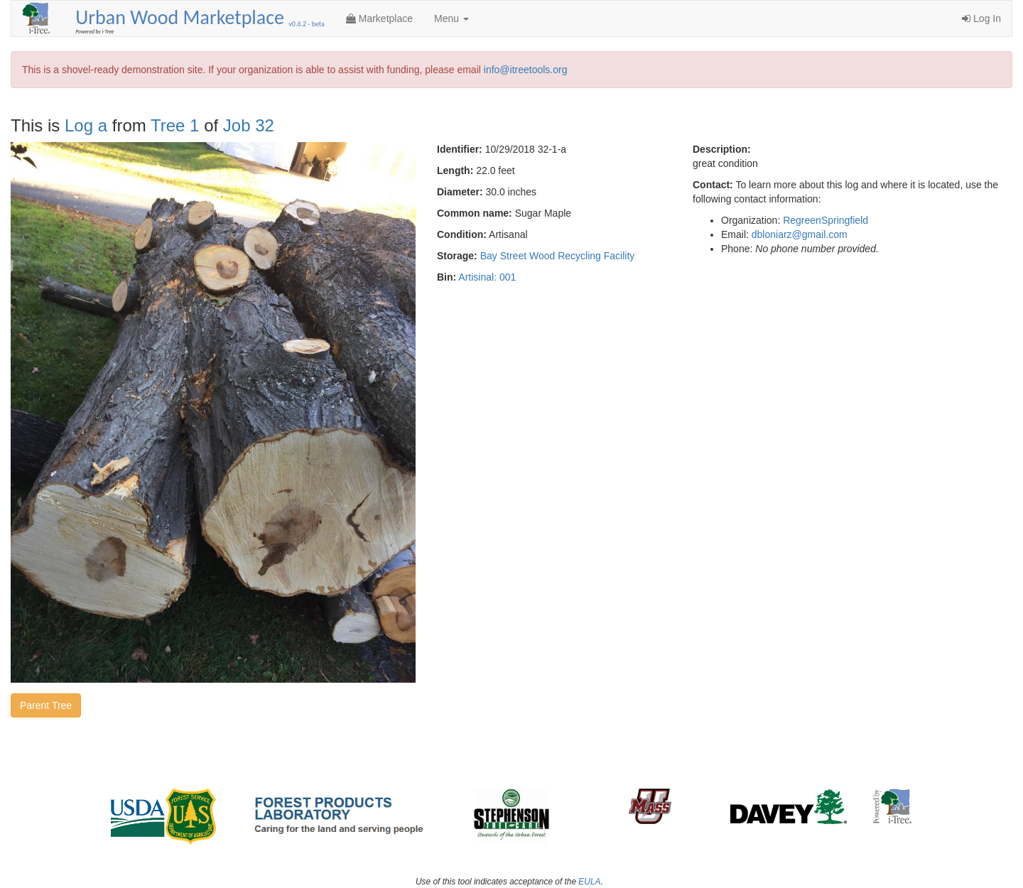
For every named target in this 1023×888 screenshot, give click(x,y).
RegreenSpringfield (825, 220)
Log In (981, 18)
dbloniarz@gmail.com (800, 234)
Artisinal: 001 (487, 277)
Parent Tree (46, 705)
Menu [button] (451, 18)
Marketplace (379, 18)
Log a (86, 125)
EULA (589, 882)
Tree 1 (175, 125)
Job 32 (248, 125)
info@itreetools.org (526, 69)
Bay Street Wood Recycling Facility (557, 255)
